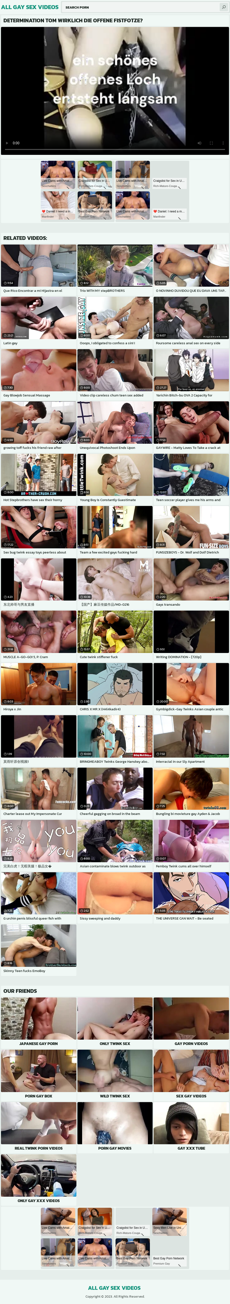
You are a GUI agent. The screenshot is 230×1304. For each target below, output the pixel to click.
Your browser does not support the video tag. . (115, 91)
